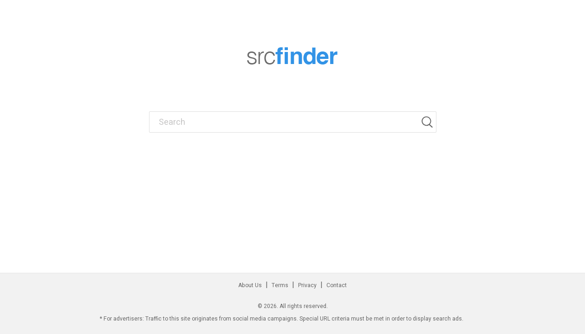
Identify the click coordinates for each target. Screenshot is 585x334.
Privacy (307, 285)
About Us (250, 285)
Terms (280, 285)
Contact (336, 285)
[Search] (428, 122)
